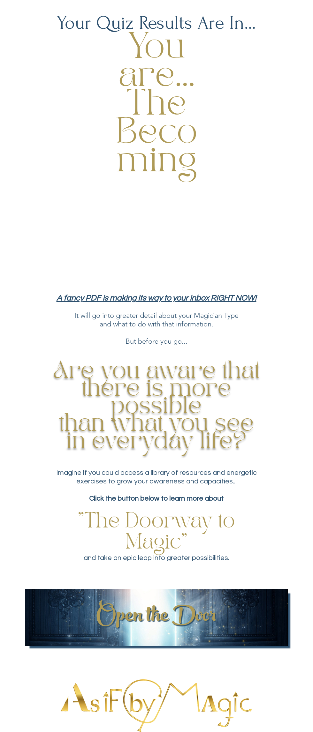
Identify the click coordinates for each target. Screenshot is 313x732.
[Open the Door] (156, 617)
